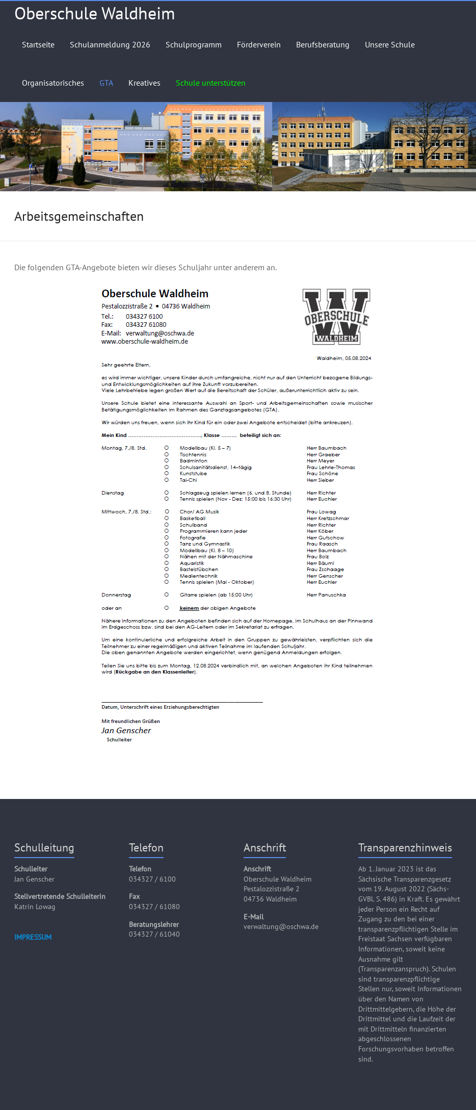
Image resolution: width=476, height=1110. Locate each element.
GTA (106, 83)
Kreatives (144, 83)
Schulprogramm (194, 44)
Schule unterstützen (211, 83)
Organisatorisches (53, 83)
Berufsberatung (323, 44)
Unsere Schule (390, 44)
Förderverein (259, 44)
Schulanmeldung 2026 (110, 44)
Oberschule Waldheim (94, 13)
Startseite (38, 44)
